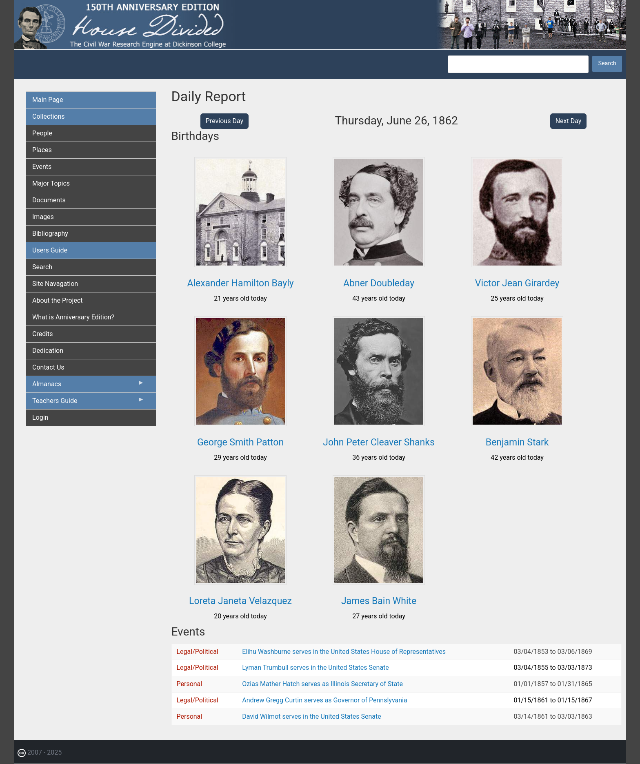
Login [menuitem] (40, 417)
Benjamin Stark (517, 442)
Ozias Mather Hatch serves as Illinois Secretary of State (322, 684)
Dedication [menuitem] (47, 350)
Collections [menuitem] (48, 116)
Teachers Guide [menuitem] (88, 402)
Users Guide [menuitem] (49, 250)
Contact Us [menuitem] (48, 367)
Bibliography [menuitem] (50, 233)
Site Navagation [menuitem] (55, 284)
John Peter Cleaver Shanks (379, 442)
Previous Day (224, 121)
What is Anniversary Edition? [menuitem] (73, 317)
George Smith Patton (240, 442)
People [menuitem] (42, 133)
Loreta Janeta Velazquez (240, 601)
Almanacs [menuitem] (88, 385)
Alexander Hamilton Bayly (240, 283)
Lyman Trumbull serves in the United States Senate (315, 667)
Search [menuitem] (42, 267)
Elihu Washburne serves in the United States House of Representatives (344, 651)
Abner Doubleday (378, 283)
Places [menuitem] (42, 150)
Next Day (569, 121)
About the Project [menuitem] (57, 300)
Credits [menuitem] (42, 334)
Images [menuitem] (43, 217)
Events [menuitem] (41, 167)
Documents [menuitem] (49, 200)
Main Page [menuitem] (47, 100)
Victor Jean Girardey (517, 283)
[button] (240, 264)
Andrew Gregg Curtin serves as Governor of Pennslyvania (324, 700)
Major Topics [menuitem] (51, 183)
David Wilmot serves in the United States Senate (311, 716)
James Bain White (378, 601)
